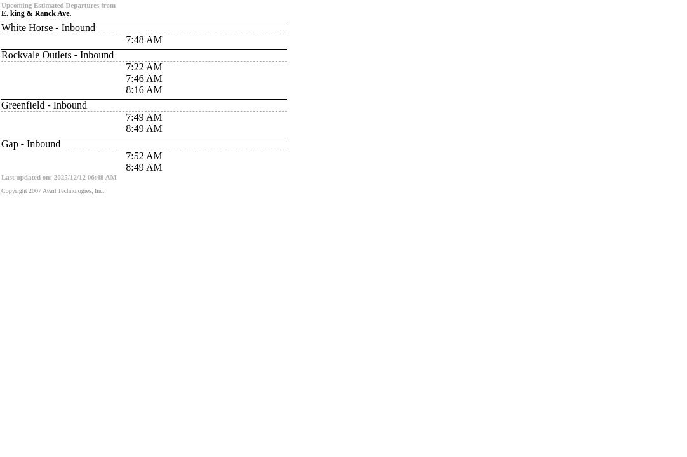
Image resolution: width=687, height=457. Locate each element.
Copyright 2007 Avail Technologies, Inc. (52, 190)
